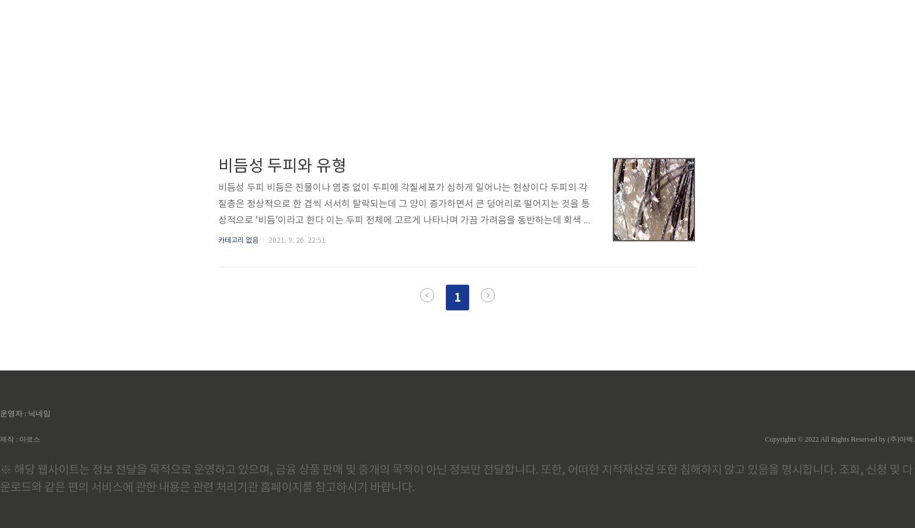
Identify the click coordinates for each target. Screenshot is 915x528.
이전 (427, 295)
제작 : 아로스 (20, 439)
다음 (488, 295)
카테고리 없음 (238, 240)
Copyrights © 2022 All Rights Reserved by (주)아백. (840, 439)
